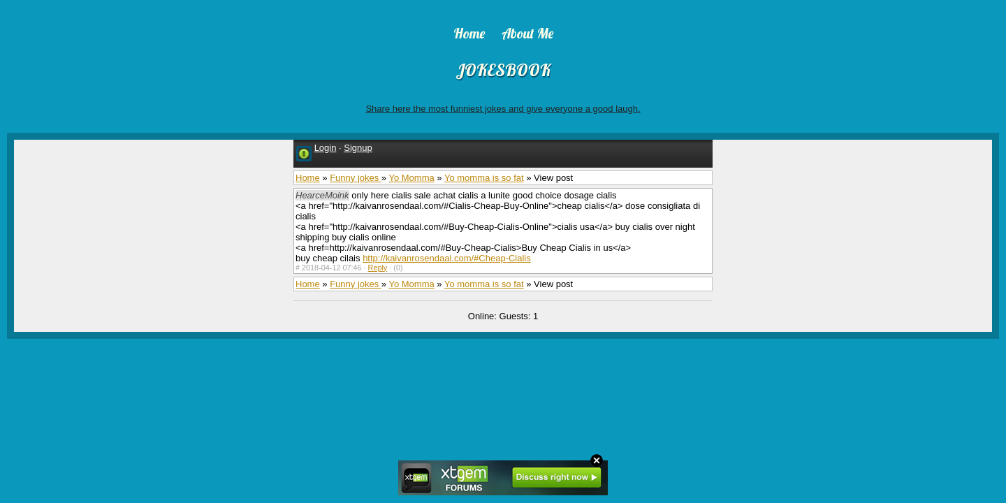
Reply (378, 267)
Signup (358, 148)
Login (325, 148)
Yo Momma (411, 178)
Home (308, 178)
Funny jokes (355, 178)
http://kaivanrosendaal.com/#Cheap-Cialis (447, 258)
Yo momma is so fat (484, 178)
